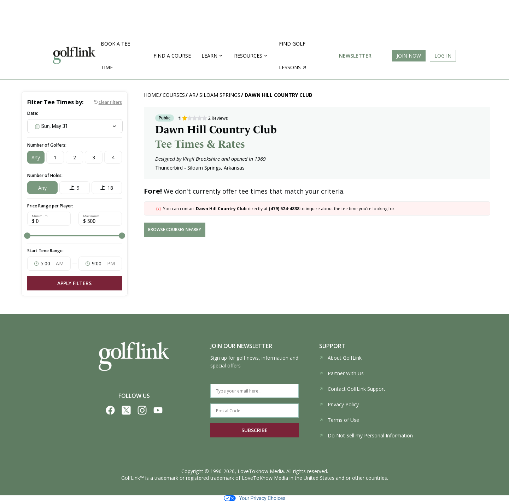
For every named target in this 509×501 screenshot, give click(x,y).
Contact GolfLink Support (352, 388)
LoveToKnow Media (261, 471)
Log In (442, 55)
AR (192, 95)
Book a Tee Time (115, 55)
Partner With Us (341, 373)
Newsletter (355, 55)
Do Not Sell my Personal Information (366, 435)
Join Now (409, 55)
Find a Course (172, 55)
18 (110, 187)
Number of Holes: (45, 175)
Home (151, 95)
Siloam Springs (219, 95)
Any (35, 157)
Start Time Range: (45, 251)
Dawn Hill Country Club (278, 95)
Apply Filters (74, 283)
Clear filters (110, 102)
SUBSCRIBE (254, 430)
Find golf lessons (292, 55)
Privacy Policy (339, 404)
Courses (174, 95)
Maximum (91, 216)
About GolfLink (340, 357)
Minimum (40, 216)
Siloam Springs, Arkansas (216, 167)
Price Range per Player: (50, 206)
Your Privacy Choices (255, 498)
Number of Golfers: (46, 145)
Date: (32, 113)
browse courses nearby (174, 229)
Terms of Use (339, 420)
